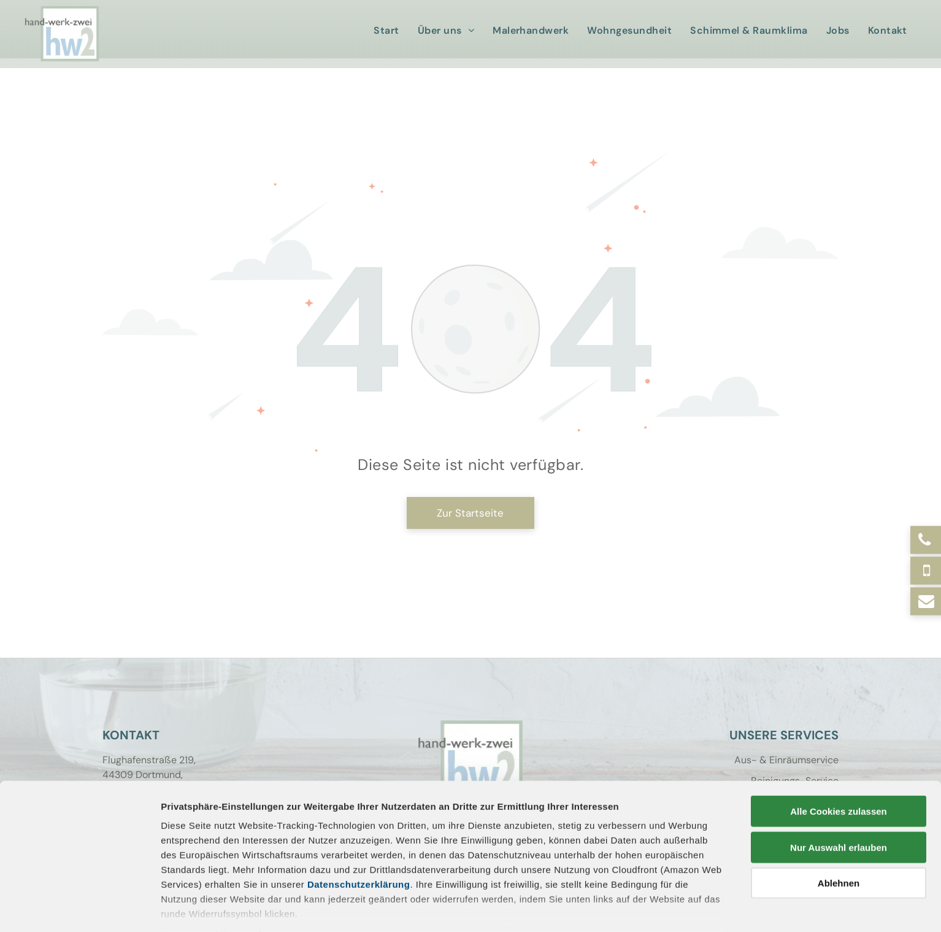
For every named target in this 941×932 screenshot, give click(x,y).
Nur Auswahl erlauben (838, 788)
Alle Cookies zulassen (838, 752)
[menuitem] (389, 30)
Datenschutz (250, 876)
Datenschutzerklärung (358, 825)
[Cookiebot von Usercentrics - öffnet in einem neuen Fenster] (79, 908)
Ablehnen (838, 824)
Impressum (187, 876)
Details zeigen (652, 908)
